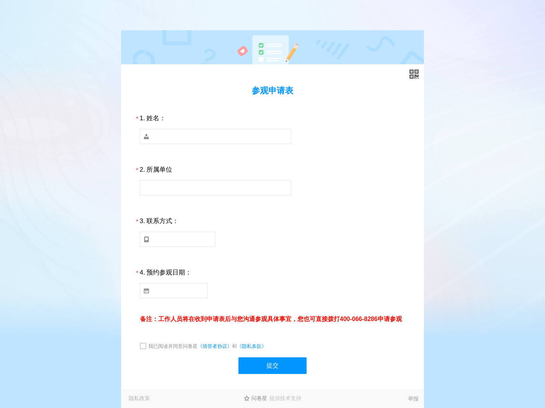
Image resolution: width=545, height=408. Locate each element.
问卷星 (259, 398)
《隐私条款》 (251, 346)
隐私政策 (139, 398)
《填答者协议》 (215, 346)
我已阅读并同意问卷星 (173, 346)
